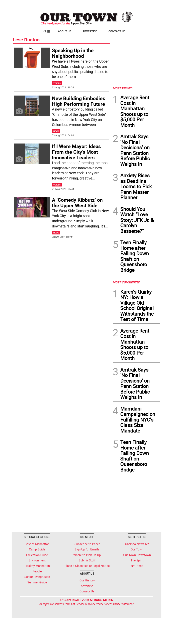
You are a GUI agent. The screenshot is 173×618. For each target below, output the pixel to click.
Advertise (90, 31)
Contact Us (116, 31)
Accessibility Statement (119, 604)
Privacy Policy (94, 604)
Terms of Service (74, 604)
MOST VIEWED (122, 88)
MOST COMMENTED (126, 282)
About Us (64, 31)
